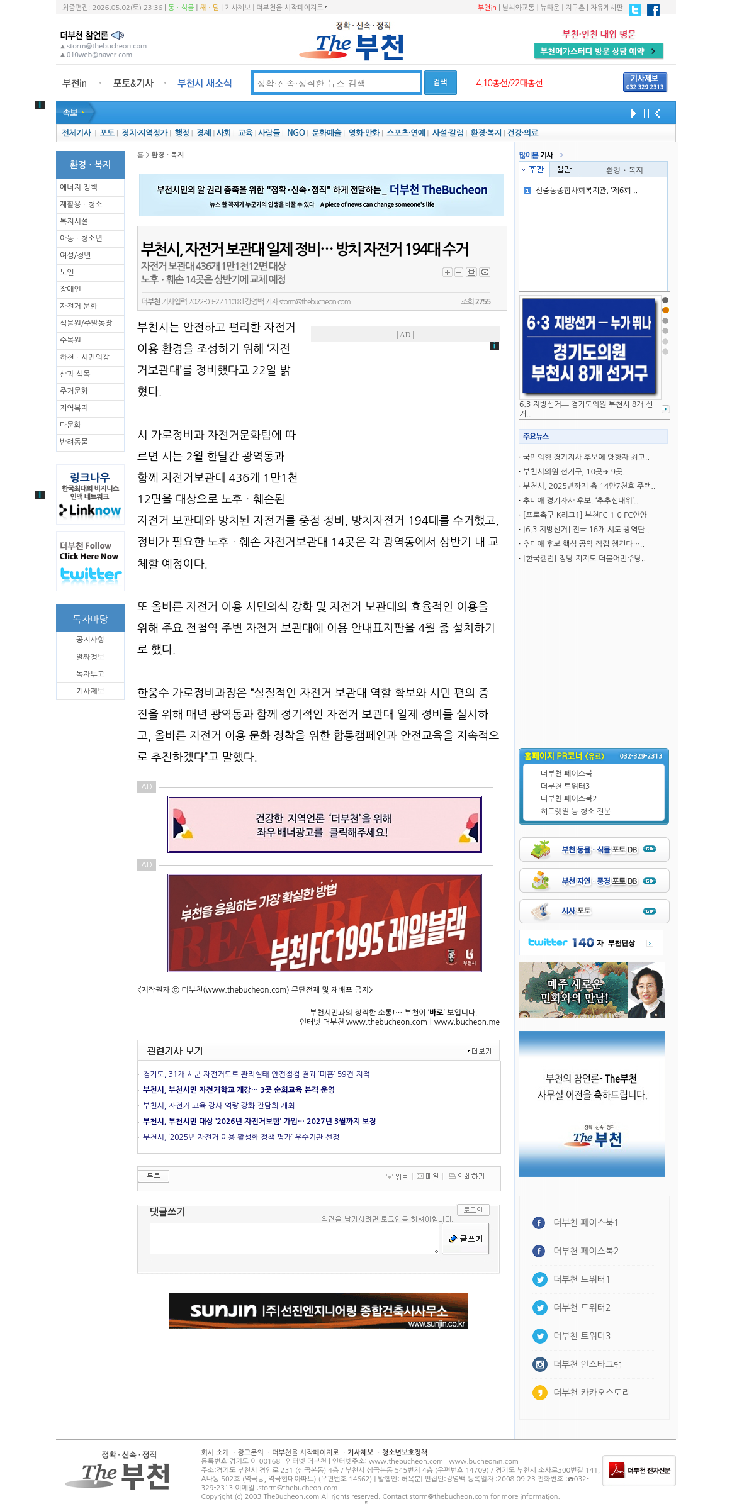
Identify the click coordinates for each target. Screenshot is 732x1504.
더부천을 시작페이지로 (291, 7)
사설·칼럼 (447, 133)
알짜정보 (90, 657)
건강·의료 (522, 133)
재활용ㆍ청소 (81, 204)
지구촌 (575, 7)
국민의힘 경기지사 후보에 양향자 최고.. (586, 457)
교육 (245, 133)
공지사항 (90, 639)
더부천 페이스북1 (586, 1222)
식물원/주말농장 (86, 323)
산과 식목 (75, 374)
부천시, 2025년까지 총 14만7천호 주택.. (589, 486)
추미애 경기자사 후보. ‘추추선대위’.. (580, 500)
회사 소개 (215, 1452)
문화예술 (326, 133)
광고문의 (250, 1452)
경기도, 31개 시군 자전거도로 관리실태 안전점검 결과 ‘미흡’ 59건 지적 (256, 1074)
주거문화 (74, 391)
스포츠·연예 (405, 133)
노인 (67, 272)
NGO (296, 133)
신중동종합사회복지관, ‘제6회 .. (581, 190)
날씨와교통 (518, 7)
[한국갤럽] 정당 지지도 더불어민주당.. (584, 558)
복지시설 (74, 221)
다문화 (70, 425)
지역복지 (74, 408)
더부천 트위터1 (582, 1279)
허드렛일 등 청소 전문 (576, 811)
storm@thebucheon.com (314, 302)
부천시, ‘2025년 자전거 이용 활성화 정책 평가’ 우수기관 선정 (241, 1137)
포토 (107, 133)
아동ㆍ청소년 (81, 238)
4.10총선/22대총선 (509, 83)
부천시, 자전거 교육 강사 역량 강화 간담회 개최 (219, 1106)
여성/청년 (75, 255)
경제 (203, 133)
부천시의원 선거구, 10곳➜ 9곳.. (575, 472)
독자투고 (90, 674)
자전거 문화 (79, 306)
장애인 (70, 289)
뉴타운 (550, 7)
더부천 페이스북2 (569, 799)
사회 (224, 133)
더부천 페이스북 (566, 773)
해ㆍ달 (209, 7)
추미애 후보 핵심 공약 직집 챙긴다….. (584, 544)
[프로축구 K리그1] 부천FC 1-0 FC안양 (585, 515)
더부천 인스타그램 (587, 1364)
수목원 (70, 340)
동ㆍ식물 (181, 7)
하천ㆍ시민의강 (85, 357)
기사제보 (238, 7)
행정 (181, 133)
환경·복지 (486, 133)
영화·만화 (363, 133)
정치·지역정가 (144, 133)
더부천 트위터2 (582, 1307)
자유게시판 (606, 7)
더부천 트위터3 (565, 786)
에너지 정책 (79, 187)
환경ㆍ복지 (625, 169)
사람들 (269, 133)
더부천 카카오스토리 (591, 1392)
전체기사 (76, 133)
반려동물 (74, 442)
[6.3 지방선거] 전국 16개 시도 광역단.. (586, 529)
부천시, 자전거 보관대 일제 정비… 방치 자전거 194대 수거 (304, 249)
